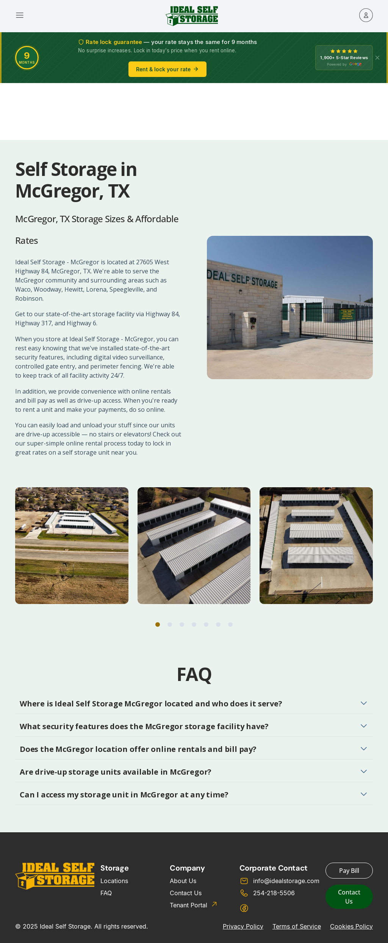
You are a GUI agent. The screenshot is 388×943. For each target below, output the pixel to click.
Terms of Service (296, 926)
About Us (183, 881)
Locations (114, 881)
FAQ (106, 893)
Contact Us (186, 893)
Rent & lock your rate (167, 69)
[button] (157, 624)
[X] (377, 58)
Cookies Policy (351, 926)
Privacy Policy (243, 926)
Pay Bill (349, 870)
